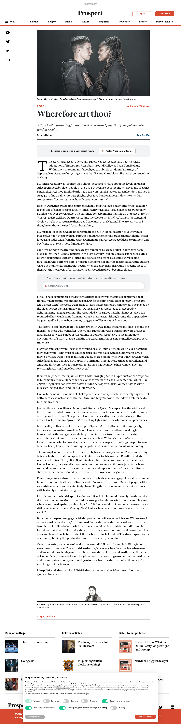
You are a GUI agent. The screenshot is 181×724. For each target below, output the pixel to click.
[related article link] (30, 648)
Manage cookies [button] (34, 716)
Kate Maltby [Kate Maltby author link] (46, 135)
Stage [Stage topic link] (40, 616)
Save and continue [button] (145, 716)
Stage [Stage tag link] (40, 106)
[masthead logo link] (90, 13)
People (52, 21)
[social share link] (8, 60)
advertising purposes (63, 688)
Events (143, 21)
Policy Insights (164, 21)
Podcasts (124, 21)
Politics (34, 21)
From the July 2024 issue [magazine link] (137, 106)
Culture (85, 21)
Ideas (68, 21)
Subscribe (165, 13)
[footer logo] (18, 708)
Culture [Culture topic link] (51, 616)
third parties (58, 686)
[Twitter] (161, 707)
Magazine (104, 21)
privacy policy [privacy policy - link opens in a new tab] (93, 682)
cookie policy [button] (92, 684)
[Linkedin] (172, 707)
